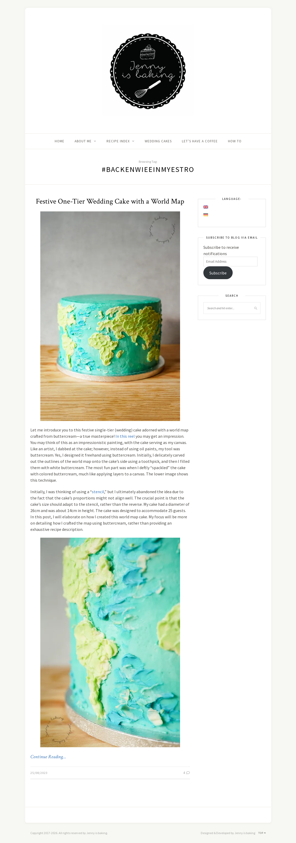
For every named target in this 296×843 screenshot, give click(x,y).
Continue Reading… (48, 757)
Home (59, 141)
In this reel (125, 436)
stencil (98, 491)
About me (83, 141)
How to (235, 141)
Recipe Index (118, 141)
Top (262, 833)
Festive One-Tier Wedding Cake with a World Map (110, 201)
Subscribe (218, 273)
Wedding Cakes (158, 141)
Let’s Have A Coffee (200, 141)
